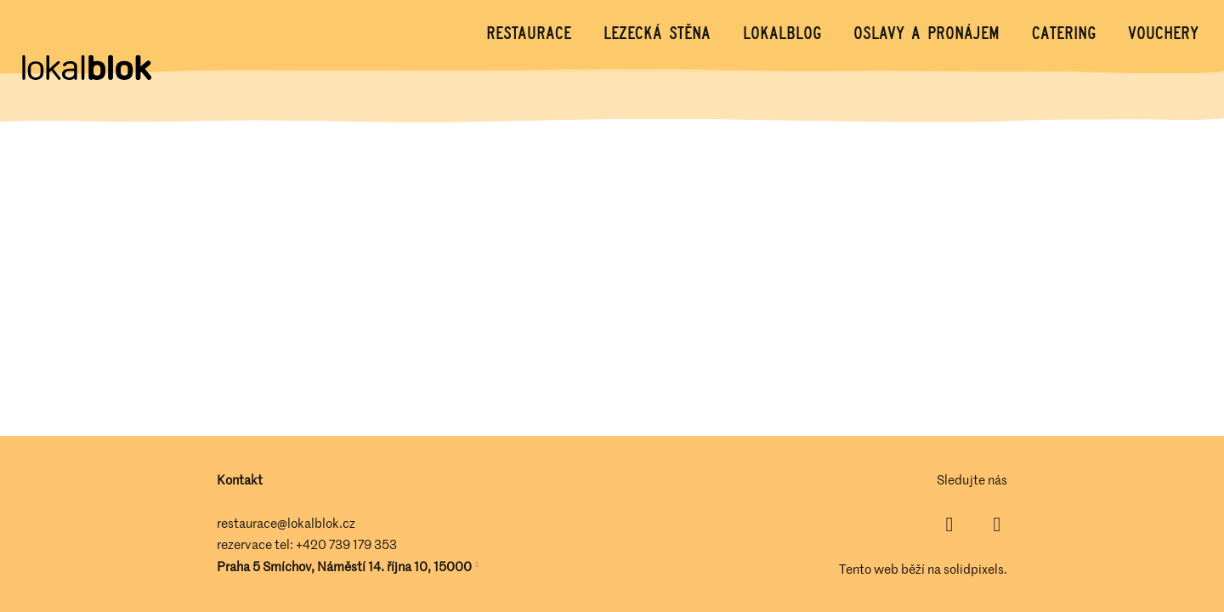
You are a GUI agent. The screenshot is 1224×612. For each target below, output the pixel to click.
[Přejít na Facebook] (949, 524)
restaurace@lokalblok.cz (286, 522)
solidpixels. (975, 568)
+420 (312, 544)
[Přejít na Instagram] (997, 524)
